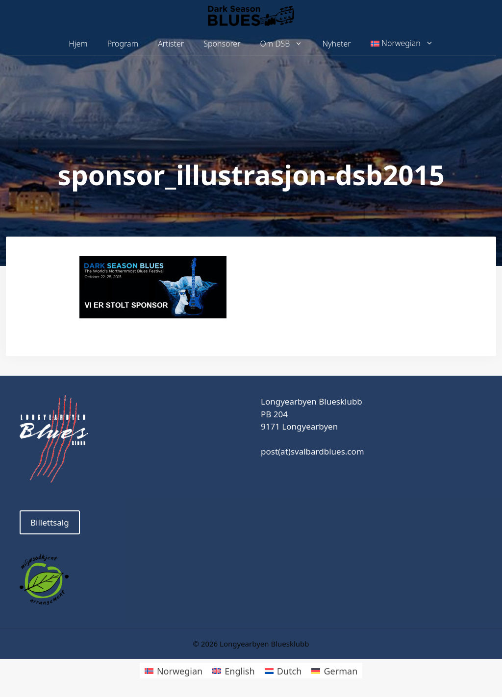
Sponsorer (221, 43)
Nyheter (336, 43)
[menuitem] (402, 43)
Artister (171, 43)
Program (122, 43)
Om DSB (286, 44)
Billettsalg (49, 522)
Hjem (78, 43)
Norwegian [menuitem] (179, 671)
